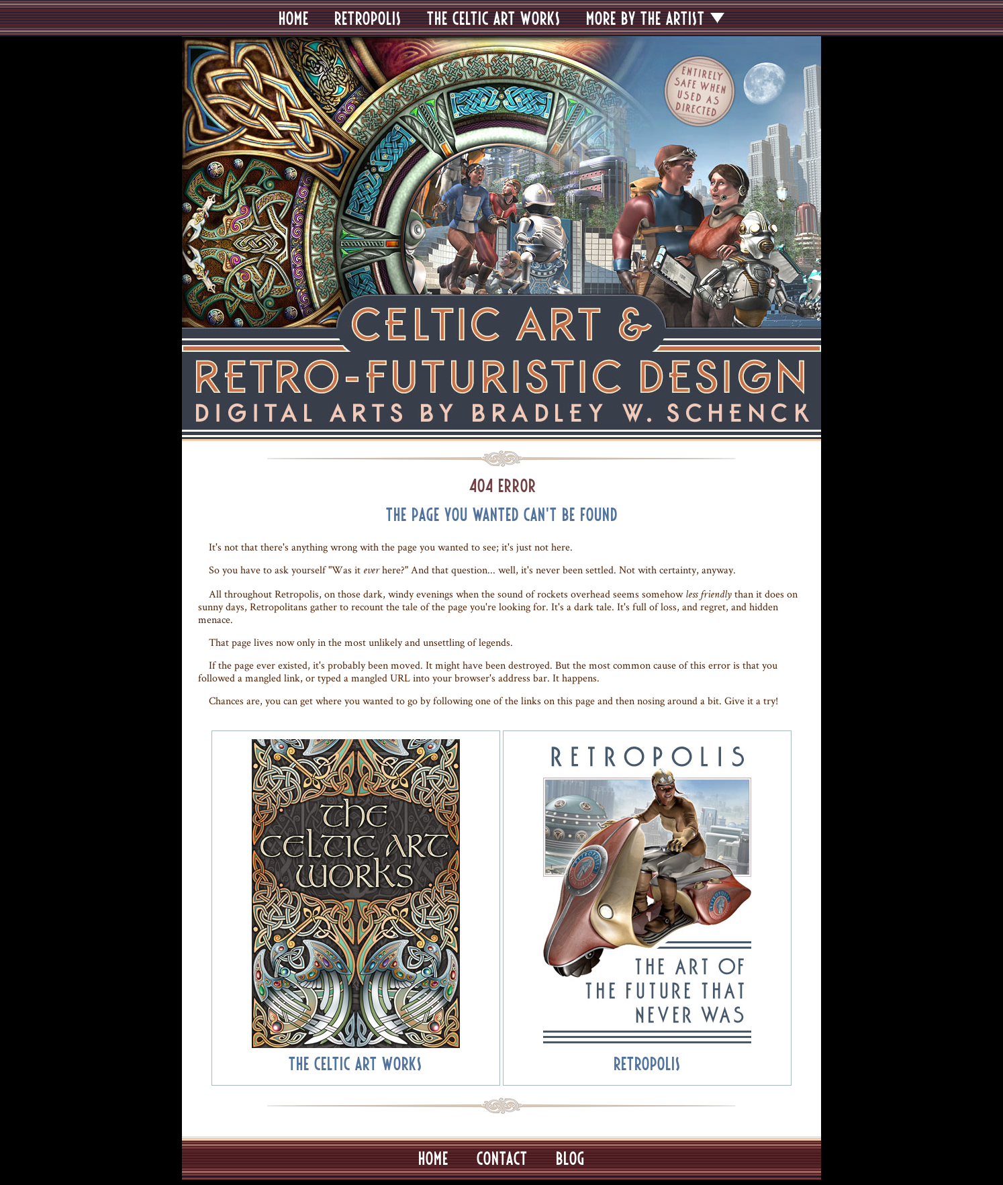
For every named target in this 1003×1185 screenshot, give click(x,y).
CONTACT (502, 1158)
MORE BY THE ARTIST (645, 18)
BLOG (570, 1158)
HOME (294, 18)
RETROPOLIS (367, 18)
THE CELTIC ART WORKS (494, 18)
